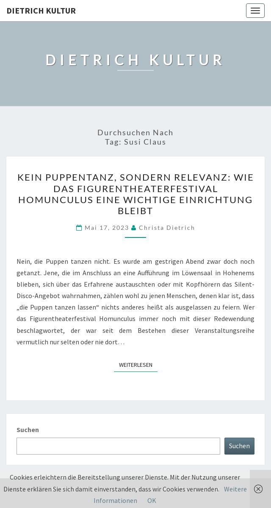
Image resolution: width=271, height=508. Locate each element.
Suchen (28, 429)
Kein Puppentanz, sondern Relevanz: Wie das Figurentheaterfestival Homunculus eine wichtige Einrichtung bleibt (135, 193)
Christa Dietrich (167, 227)
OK (151, 500)
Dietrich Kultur (41, 10)
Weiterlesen (138, 364)
